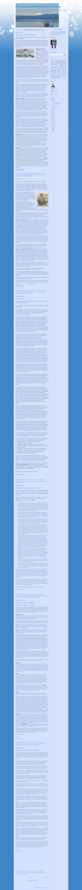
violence (31, 744)
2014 (53, 125)
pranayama (44, 174)
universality (28, 744)
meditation (34, 174)
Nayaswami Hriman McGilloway (38, 6)
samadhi (21, 293)
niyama (37, 174)
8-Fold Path (20, 595)
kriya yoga (26, 595)
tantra (21, 873)
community (61, 72)
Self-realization (57, 68)
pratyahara (17, 293)
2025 (53, 109)
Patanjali (40, 174)
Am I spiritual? (20, 298)
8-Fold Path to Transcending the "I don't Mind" (28, 488)
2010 (53, 131)
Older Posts (46, 877)
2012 (53, 128)
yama (24, 293)
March (54, 106)
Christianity (52, 63)
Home (30, 877)
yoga (25, 873)
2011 (53, 129)
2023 (53, 112)
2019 (53, 118)
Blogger (45, 887)
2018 (53, 119)
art (18, 481)
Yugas (53, 72)
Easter (57, 63)
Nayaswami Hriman (54, 88)
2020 (53, 116)
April (53, 100)
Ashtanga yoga (27, 743)
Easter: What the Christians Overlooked (57, 104)
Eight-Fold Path (29, 174)
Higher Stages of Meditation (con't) (25, 35)
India (61, 63)
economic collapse (55, 73)
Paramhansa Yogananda (39, 481)
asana (19, 174)
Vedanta (58, 71)
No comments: (32, 173)
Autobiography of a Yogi (34, 743)
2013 (53, 126)
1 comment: (32, 594)
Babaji (54, 62)
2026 (53, 99)
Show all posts (38, 29)
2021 (53, 115)
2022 (53, 113)
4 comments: (33, 871)
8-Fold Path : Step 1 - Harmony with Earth (27, 750)
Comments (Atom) (34, 880)
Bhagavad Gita (61, 62)
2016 (53, 122)
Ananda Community (60, 60)
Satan (51, 68)
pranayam (44, 743)
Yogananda (31, 293)
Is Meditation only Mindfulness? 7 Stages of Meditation (31, 181)
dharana (22, 174)
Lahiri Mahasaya (58, 64)
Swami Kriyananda (19, 482)
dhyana (25, 174)
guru (60, 73)
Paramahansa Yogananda (30, 481)
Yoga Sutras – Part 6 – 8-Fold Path (25, 602)
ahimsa (23, 743)
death (65, 72)
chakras (57, 72)
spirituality (45, 481)
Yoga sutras (27, 293)
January (54, 107)
